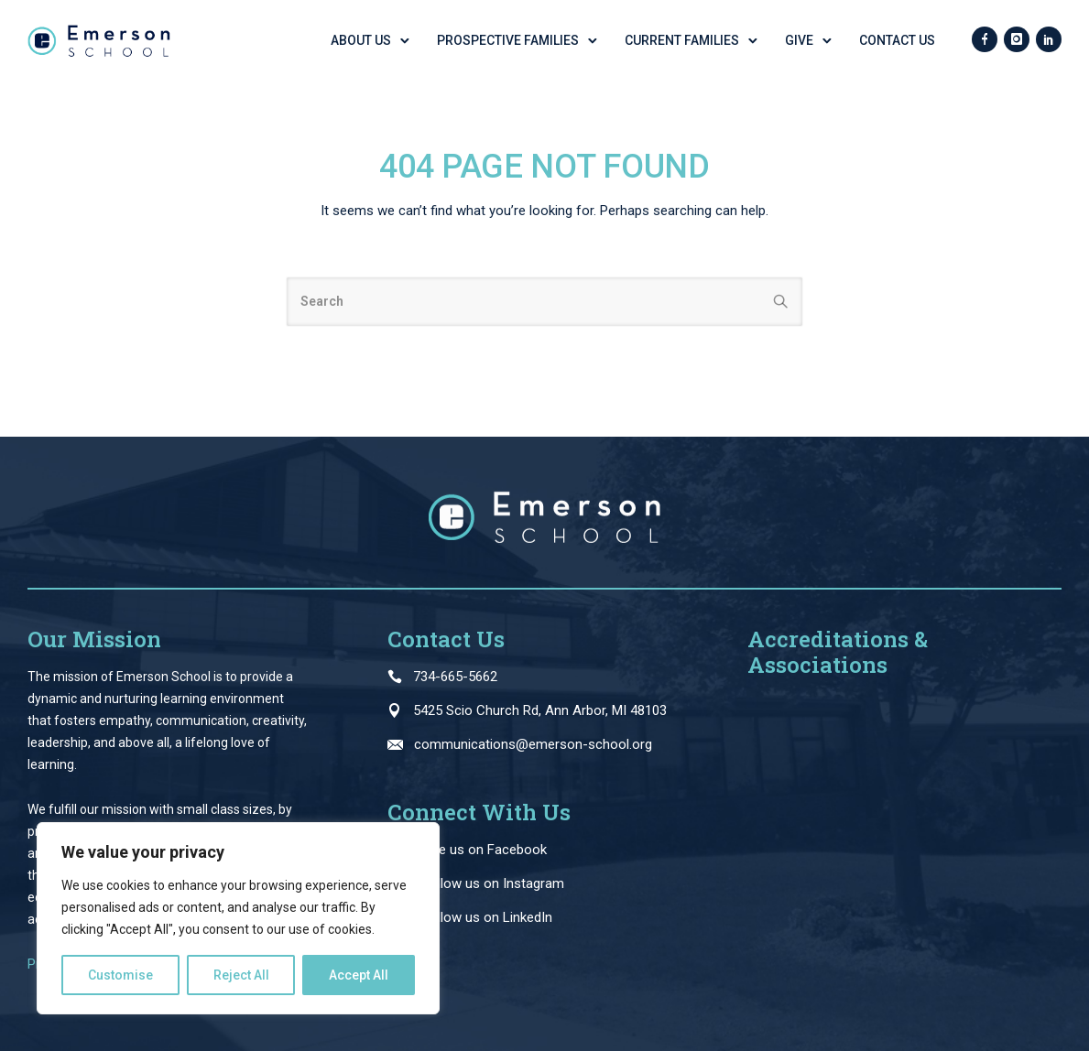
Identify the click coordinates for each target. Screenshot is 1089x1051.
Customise (120, 975)
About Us (361, 40)
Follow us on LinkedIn (487, 917)
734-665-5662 (455, 676)
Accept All (358, 975)
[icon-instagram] (1016, 40)
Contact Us (897, 40)
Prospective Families (508, 40)
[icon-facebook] (984, 40)
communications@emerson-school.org (533, 744)
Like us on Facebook (484, 849)
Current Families (682, 40)
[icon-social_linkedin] (1049, 40)
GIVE (799, 40)
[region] (238, 918)
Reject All (241, 975)
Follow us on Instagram (493, 883)
